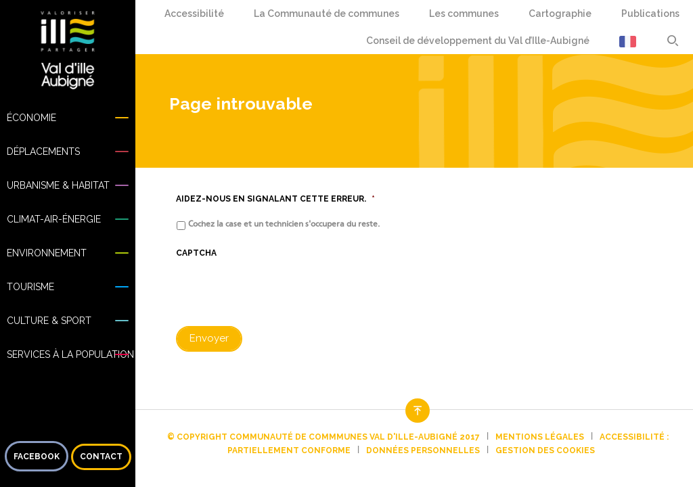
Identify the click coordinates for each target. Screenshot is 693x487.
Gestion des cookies (545, 450)
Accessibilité (191, 13)
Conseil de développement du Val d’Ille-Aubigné (477, 40)
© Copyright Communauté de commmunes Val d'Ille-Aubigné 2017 (323, 437)
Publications (650, 13)
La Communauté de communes (326, 13)
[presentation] (279, 291)
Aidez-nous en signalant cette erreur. (275, 199)
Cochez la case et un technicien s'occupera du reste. (284, 224)
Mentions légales (539, 437)
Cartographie (560, 13)
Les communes (464, 13)
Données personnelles (423, 450)
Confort (201, 13)
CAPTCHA (196, 253)
